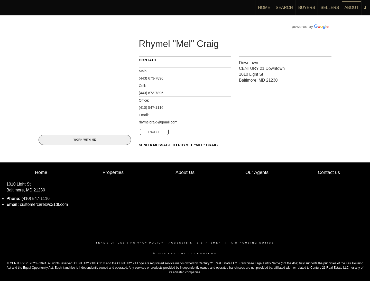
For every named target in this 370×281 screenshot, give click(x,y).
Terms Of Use (111, 242)
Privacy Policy (147, 242)
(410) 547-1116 (151, 107)
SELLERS (329, 7)
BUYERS (306, 7)
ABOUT (352, 7)
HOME (264, 7)
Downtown (248, 63)
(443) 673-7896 (151, 78)
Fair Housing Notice (251, 242)
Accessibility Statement (196, 242)
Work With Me (84, 139)
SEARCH (284, 7)
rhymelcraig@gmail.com (158, 122)
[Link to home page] (6, 7)
